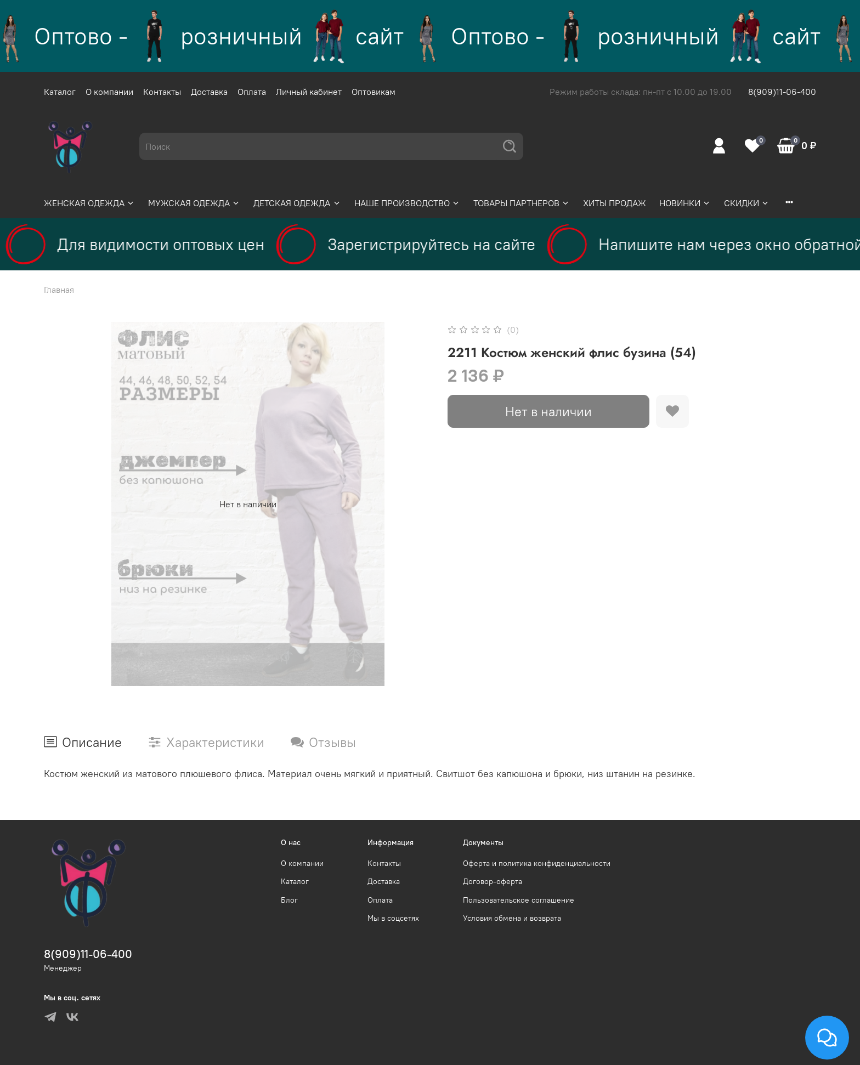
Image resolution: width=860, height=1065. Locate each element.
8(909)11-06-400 (782, 91)
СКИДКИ (747, 202)
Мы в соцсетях (393, 918)
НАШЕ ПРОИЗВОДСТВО (407, 202)
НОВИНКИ (685, 202)
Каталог (60, 91)
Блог (289, 900)
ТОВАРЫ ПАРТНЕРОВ (521, 202)
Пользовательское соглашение (518, 900)
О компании (109, 91)
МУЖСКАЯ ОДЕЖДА (194, 202)
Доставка (209, 91)
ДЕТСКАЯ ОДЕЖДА (297, 202)
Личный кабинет (309, 91)
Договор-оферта (492, 881)
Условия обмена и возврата (512, 918)
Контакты (162, 91)
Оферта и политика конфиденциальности (536, 863)
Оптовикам (373, 91)
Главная (59, 289)
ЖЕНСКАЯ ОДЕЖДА (89, 202)
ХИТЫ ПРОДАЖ (614, 202)
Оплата (251, 91)
